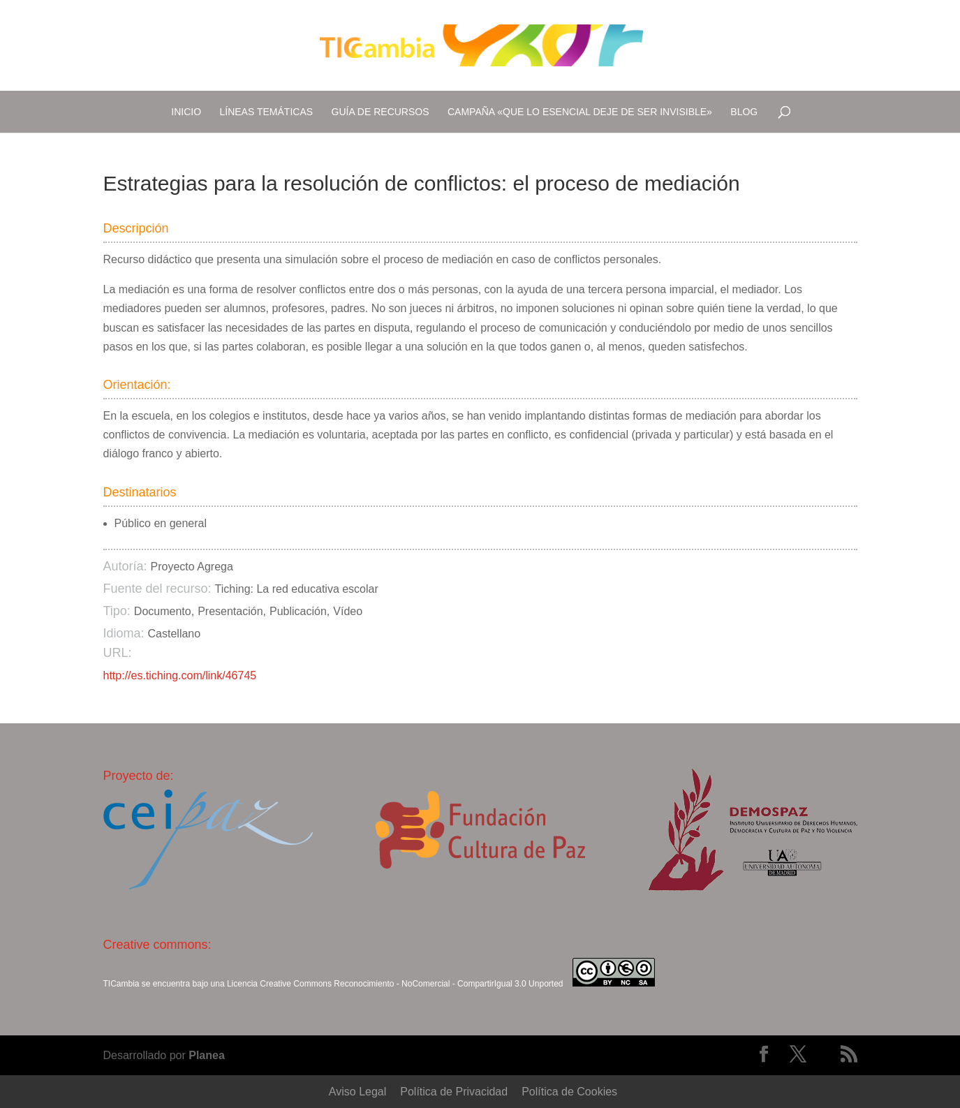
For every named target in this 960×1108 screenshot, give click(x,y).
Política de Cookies (569, 1092)
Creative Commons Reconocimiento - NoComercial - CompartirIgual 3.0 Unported (411, 984)
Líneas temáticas (266, 111)
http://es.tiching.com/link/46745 (180, 675)
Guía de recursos (380, 111)
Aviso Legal (357, 1092)
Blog (744, 111)
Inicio (186, 111)
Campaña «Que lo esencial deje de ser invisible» (580, 111)
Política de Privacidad (454, 1092)
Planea (207, 1055)
